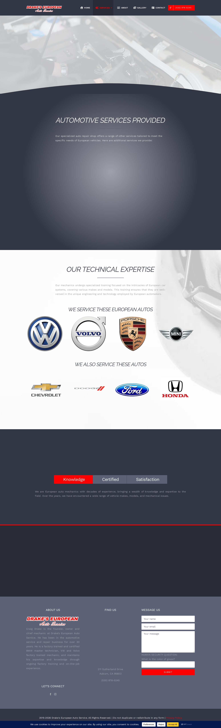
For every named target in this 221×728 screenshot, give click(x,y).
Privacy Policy (174, 717)
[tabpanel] (110, 495)
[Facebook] (50, 694)
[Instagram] (55, 694)
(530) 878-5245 (110, 680)
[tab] (73, 479)
